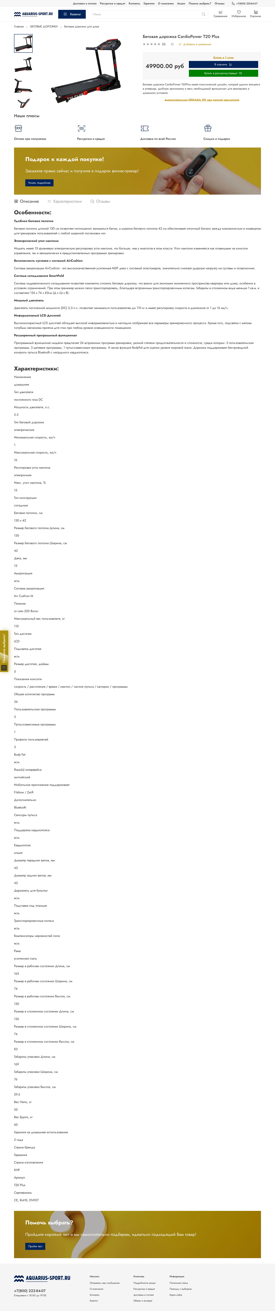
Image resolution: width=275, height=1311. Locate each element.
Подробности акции (144, 1283)
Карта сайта (176, 1295)
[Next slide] (23, 103)
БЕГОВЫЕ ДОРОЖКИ (44, 26)
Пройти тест (35, 1246)
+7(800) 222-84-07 (244, 3)
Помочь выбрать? (200, 3)
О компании (166, 3)
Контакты (134, 3)
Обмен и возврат (142, 1300)
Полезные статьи (179, 1283)
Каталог (72, 14)
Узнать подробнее (39, 183)
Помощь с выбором (181, 1289)
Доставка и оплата (84, 3)
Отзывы (219, 3)
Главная (19, 26)
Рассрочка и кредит (112, 3)
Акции (181, 3)
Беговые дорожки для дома (81, 26)
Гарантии (149, 3)
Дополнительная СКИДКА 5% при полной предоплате (202, 100)
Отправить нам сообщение (104, 1283)
